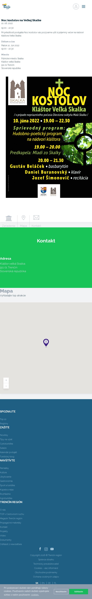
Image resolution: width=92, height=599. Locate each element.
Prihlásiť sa (69, 5)
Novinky (4, 435)
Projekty (4, 531)
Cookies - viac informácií (46, 568)
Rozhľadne (5, 494)
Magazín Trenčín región (11, 518)
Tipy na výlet (6, 439)
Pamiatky (4, 468)
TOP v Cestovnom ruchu (12, 514)
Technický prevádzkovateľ (46, 564)
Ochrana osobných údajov (46, 576)
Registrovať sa (64, 5)
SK (37, 583)
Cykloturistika (6, 443)
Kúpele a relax (7, 489)
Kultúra (3, 472)
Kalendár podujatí (8, 452)
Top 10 (3, 419)
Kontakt (36, 225)
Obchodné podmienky (46, 572)
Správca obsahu (46, 559)
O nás (3, 510)
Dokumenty (5, 540)
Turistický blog (7, 456)
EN (43, 583)
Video (3, 535)
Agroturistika (6, 498)
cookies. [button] (35, 595)
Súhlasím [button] (78, 592)
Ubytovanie (5, 476)
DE (49, 583)
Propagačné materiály (10, 522)
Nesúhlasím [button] (61, 592)
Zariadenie (8, 225)
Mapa (23, 225)
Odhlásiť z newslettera (11, 544)
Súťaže (3, 448)
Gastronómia (6, 481)
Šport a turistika (7, 485)
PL (55, 583)
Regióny (4, 423)
